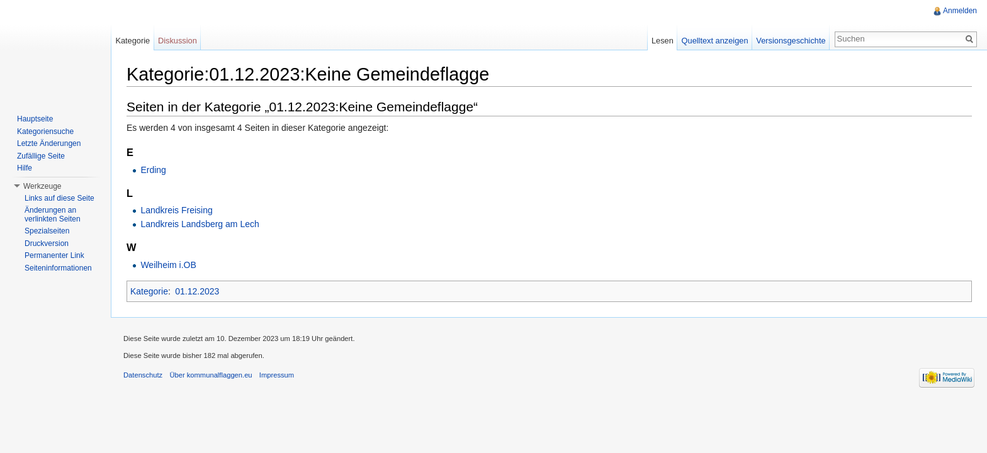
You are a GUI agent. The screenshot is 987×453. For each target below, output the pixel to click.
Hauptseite (35, 119)
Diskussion (177, 40)
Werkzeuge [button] (42, 186)
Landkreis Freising (176, 210)
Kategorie (149, 291)
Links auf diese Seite (59, 198)
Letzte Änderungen (49, 143)
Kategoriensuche (45, 131)
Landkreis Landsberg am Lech (199, 224)
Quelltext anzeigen (715, 40)
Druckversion (47, 243)
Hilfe (24, 168)
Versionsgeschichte (790, 40)
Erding (153, 170)
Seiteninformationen (58, 268)
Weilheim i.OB (168, 265)
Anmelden (960, 10)
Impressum (276, 375)
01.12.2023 (197, 291)
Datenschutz (142, 375)
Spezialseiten (47, 230)
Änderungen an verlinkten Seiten (53, 214)
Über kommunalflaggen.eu (210, 375)
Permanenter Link (54, 255)
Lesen (662, 40)
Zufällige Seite (41, 156)
